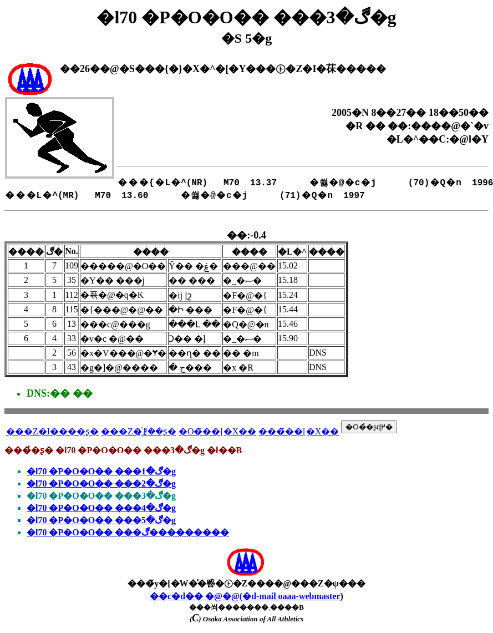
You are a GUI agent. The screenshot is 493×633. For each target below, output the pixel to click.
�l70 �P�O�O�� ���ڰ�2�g (101, 483)
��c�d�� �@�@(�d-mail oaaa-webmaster (245, 596)
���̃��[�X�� (298, 431)
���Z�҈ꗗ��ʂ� (138, 431)
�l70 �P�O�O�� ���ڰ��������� (128, 532)
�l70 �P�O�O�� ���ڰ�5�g (101, 520)
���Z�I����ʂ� (52, 431)
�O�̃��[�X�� (217, 431)
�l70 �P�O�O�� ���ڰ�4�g (101, 508)
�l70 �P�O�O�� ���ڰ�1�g (101, 471)
